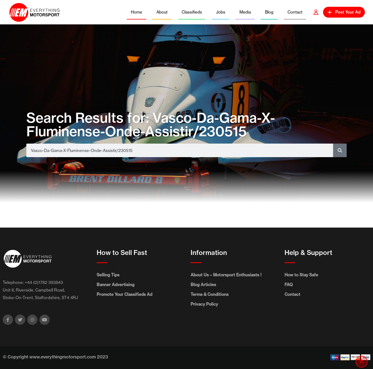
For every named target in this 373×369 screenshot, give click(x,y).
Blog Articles (203, 284)
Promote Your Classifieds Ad (124, 294)
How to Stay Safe (301, 274)
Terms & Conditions (210, 294)
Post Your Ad (344, 12)
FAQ (289, 284)
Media (245, 12)
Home (136, 12)
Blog (269, 12)
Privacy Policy (204, 304)
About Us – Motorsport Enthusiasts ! (226, 274)
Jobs (220, 12)
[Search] (340, 150)
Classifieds (192, 12)
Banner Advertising (115, 284)
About (161, 12)
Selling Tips (108, 274)
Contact (294, 12)
